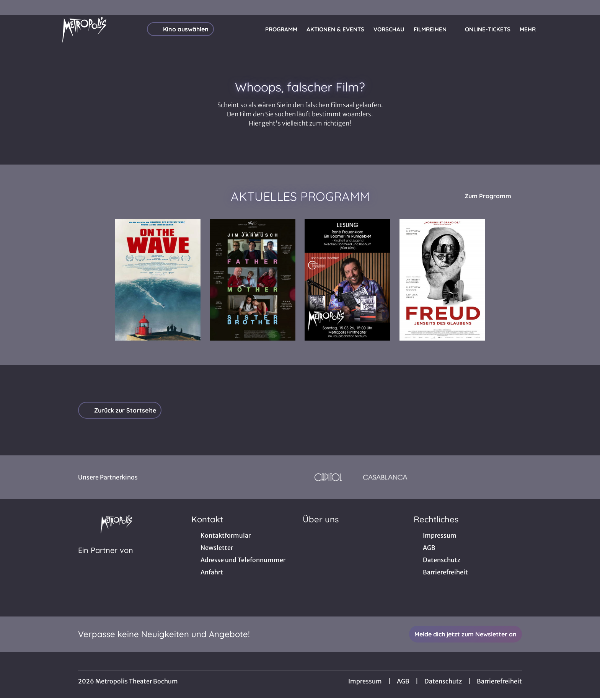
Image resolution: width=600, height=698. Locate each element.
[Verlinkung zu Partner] (328, 477)
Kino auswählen (180, 29)
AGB (403, 681)
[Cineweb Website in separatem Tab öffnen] (105, 559)
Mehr (532, 29)
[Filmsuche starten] (561, 29)
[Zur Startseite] (84, 29)
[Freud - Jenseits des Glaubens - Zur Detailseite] (442, 280)
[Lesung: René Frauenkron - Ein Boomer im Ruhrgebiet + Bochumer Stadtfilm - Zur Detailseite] (347, 280)
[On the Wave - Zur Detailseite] (158, 280)
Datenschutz (443, 681)
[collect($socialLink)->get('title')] (13, 7)
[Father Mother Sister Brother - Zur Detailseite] (252, 280)
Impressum (365, 681)
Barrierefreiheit (499, 681)
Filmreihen (435, 29)
